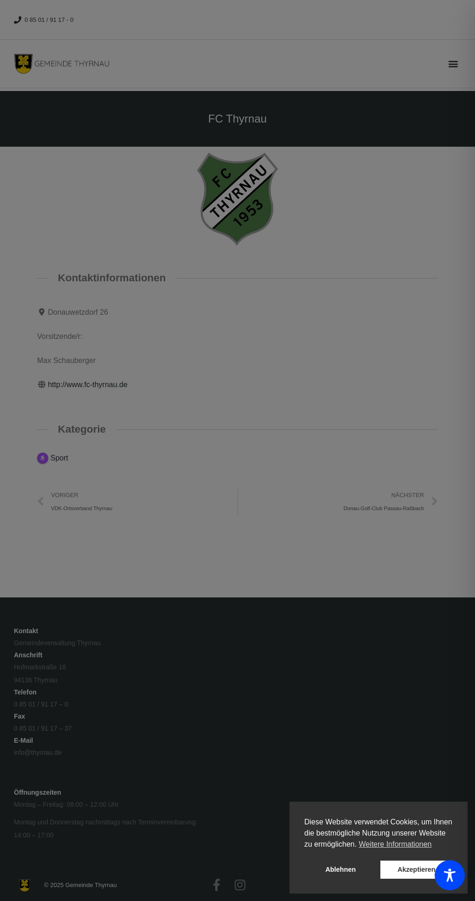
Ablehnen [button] (340, 869)
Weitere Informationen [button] (395, 844)
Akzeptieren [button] (417, 869)
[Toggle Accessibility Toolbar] (450, 875)
